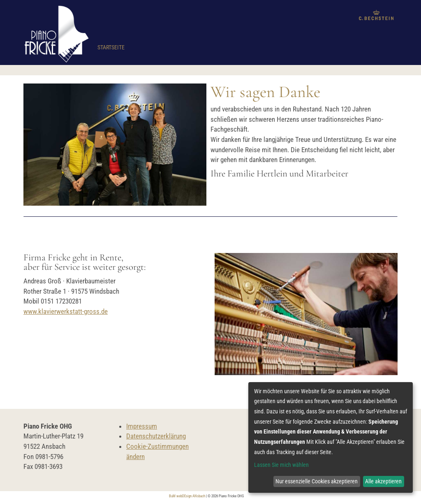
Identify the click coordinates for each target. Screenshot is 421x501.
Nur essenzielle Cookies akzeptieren (316, 481)
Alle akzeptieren (383, 481)
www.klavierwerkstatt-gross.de (65, 311)
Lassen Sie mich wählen (281, 465)
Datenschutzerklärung (156, 436)
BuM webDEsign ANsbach (187, 496)
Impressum (141, 426)
